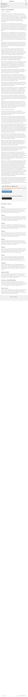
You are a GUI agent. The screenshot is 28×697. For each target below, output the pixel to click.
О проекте (11, 296)
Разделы (15, 296)
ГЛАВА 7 (3, 263)
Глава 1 (3, 207)
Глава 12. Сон (4, 288)
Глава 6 (3, 247)
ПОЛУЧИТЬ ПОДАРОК (7, 191)
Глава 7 (3, 255)
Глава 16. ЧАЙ (5, 272)
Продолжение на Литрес (7, 198)
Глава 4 (3, 231)
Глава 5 (3, 239)
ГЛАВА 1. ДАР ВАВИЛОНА (8, 280)
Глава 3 (3, 223)
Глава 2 (3, 215)
